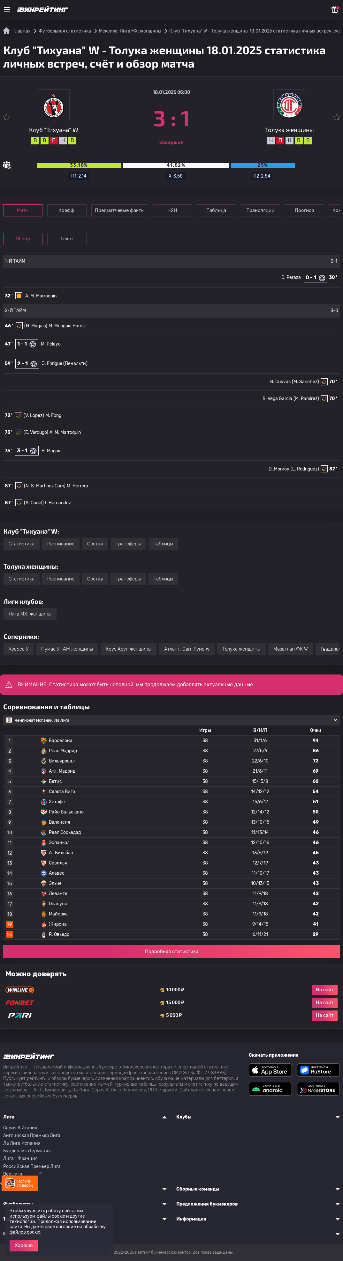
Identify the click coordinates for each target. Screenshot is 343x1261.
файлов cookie (25, 1232)
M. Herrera (77, 486)
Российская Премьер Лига (32, 1166)
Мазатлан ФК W (290, 649)
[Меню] (7, 9)
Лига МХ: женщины (30, 614)
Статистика (21, 544)
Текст (66, 239)
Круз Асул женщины (128, 649)
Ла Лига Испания (22, 1143)
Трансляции (261, 210)
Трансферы (128, 544)
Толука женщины (241, 649)
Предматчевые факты (120, 210)
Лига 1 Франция (20, 1158)
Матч (23, 210)
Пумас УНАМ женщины (67, 649)
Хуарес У (18, 649)
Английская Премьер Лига (31, 1135)
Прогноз (305, 210)
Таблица (216, 210)
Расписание (60, 544)
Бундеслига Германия (27, 1151)
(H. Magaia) (35, 326)
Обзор (23, 239)
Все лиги (12, 1174)
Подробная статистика (171, 951)
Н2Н (173, 210)
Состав (95, 544)
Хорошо (24, 1245)
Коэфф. (66, 210)
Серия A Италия (20, 1128)
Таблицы (163, 544)
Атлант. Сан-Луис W (187, 649)
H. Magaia (52, 451)
